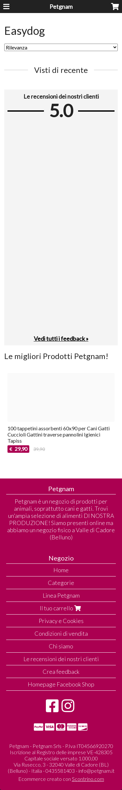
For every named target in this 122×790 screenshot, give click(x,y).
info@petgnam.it (96, 771)
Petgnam (61, 6)
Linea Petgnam (61, 595)
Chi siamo (61, 646)
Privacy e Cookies (61, 620)
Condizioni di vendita (61, 633)
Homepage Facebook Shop (61, 684)
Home (61, 570)
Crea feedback (61, 671)
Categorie (61, 582)
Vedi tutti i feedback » (61, 338)
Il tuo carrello (61, 608)
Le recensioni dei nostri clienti (61, 658)
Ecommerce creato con (61, 779)
